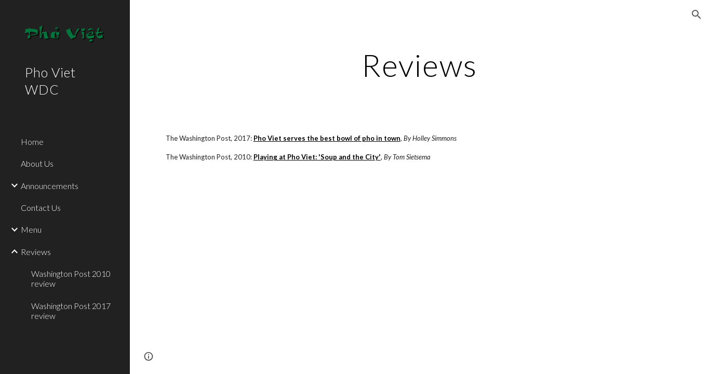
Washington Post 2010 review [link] (71, 278)
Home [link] (32, 141)
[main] (420, 65)
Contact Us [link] (41, 207)
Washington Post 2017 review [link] (71, 310)
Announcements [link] (49, 186)
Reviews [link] (36, 252)
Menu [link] (31, 229)
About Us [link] (37, 163)
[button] (696, 14)
